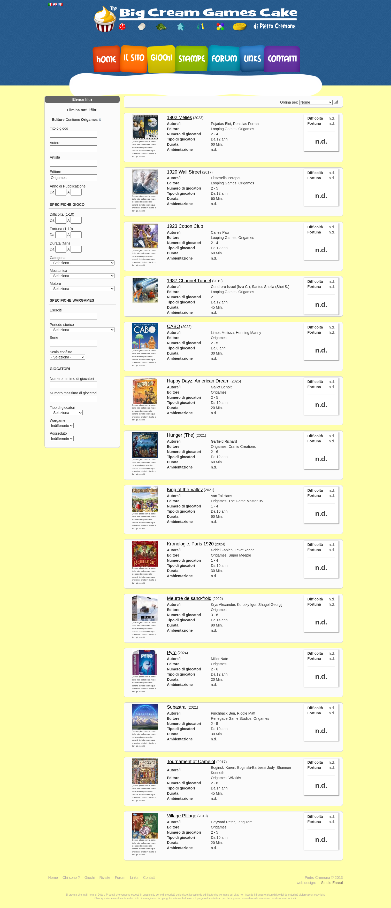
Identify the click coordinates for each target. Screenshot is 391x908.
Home (106, 59)
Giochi (161, 57)
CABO (173, 326)
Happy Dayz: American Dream (198, 380)
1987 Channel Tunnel (189, 280)
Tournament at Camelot (191, 761)
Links (252, 58)
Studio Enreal (332, 883)
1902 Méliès (179, 117)
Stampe (192, 58)
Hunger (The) (181, 435)
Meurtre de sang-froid (189, 598)
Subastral (177, 707)
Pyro (172, 652)
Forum (224, 58)
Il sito (134, 57)
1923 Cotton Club (185, 226)
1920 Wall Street (184, 172)
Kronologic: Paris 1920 (190, 543)
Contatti (282, 58)
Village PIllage (181, 815)
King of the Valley (185, 489)
